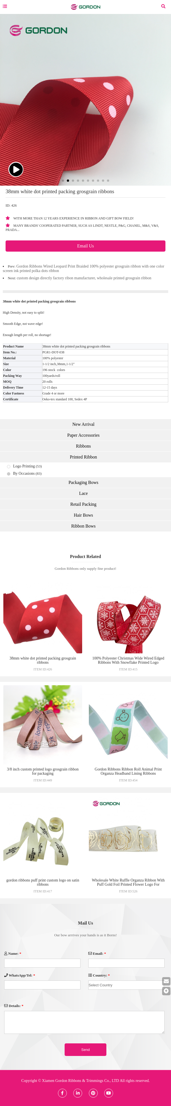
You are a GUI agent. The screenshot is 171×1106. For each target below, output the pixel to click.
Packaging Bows (83, 482)
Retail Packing (83, 504)
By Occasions (24, 473)
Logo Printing (24, 466)
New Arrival (83, 424)
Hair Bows (83, 515)
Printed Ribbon (83, 457)
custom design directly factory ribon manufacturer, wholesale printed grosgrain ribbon (84, 278)
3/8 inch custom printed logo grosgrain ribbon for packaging (43, 771)
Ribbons (83, 446)
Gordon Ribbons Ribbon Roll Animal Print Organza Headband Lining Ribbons (128, 771)
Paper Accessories (83, 435)
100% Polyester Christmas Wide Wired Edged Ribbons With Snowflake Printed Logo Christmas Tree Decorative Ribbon (128, 662)
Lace (83, 493)
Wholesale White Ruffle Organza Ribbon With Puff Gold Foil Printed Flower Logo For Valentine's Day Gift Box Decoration (128, 884)
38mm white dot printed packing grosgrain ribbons (42, 660)
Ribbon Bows (83, 526)
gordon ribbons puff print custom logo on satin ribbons (42, 882)
